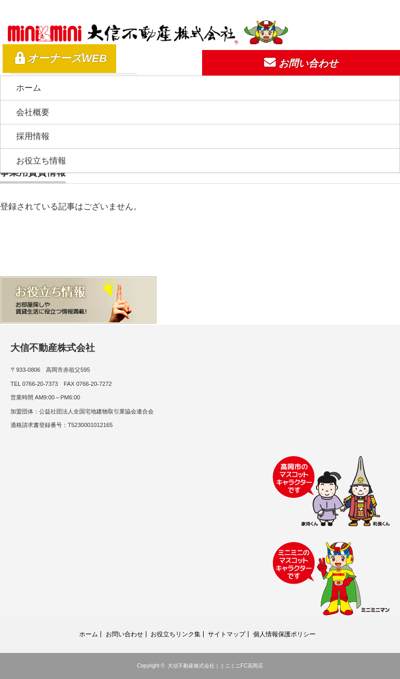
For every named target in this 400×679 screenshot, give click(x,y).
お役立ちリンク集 (176, 634)
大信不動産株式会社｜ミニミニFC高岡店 (215, 666)
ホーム (28, 87)
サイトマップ (226, 634)
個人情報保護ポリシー (284, 634)
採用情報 (32, 136)
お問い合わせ (124, 634)
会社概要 (32, 112)
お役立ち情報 (41, 160)
